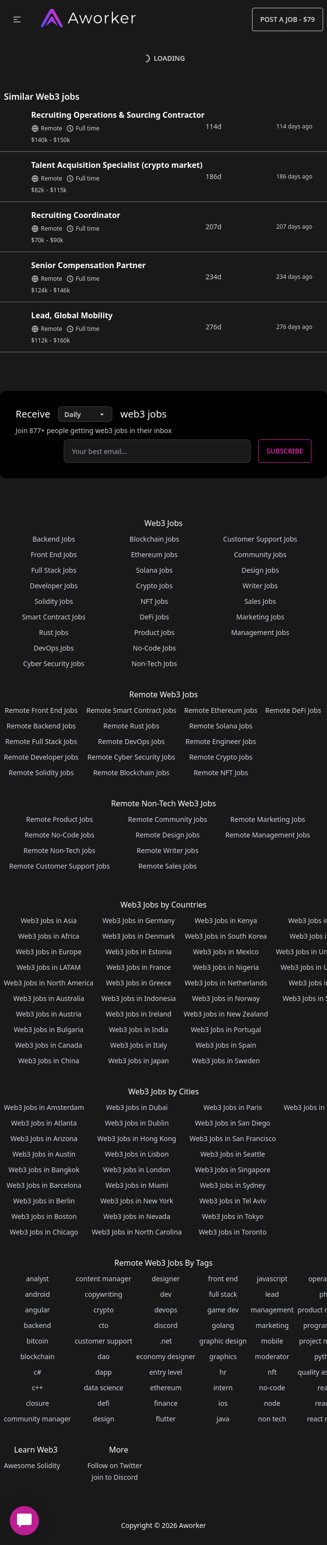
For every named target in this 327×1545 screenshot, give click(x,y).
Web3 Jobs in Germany (138, 920)
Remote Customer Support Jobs (59, 866)
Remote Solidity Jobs (41, 772)
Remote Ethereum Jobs (220, 710)
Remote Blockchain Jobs (131, 772)
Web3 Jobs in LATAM (49, 967)
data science (103, 1387)
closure (37, 1403)
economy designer (166, 1356)
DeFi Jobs (154, 616)
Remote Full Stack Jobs (41, 741)
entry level (165, 1372)
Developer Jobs (53, 585)
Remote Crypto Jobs (221, 757)
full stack (223, 1294)
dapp (103, 1372)
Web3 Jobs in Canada (48, 1045)
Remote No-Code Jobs (59, 834)
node (272, 1403)
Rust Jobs (53, 632)
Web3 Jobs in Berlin (44, 1200)
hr (222, 1372)
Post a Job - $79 (287, 19)
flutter (166, 1418)
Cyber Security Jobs (54, 663)
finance (166, 1403)
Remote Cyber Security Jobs (131, 757)
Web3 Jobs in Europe (49, 951)
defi (103, 1403)
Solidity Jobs (54, 601)
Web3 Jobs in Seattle (232, 1154)
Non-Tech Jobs (154, 663)
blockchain (37, 1356)
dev (165, 1294)
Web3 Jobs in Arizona (43, 1138)
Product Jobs (154, 632)
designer (166, 1278)
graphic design (223, 1340)
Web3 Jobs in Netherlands (225, 982)
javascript (272, 1278)
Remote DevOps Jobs (131, 741)
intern (223, 1387)
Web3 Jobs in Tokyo (232, 1216)
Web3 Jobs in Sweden (226, 1060)
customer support (103, 1340)
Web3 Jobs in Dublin (136, 1122)
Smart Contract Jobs (54, 616)
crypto (103, 1309)
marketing (272, 1325)
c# (37, 1372)
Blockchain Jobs (154, 539)
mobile (272, 1340)
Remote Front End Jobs (41, 710)
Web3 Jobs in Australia (48, 998)
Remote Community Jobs (167, 819)
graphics (222, 1356)
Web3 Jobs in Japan (138, 1060)
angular (37, 1309)
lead (272, 1294)
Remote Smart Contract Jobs (131, 710)
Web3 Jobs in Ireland (138, 1013)
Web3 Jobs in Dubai (137, 1107)
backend (37, 1325)
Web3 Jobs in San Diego (233, 1122)
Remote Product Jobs (59, 819)
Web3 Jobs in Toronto (232, 1231)
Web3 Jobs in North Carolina (137, 1231)
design (103, 1418)
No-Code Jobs (154, 648)
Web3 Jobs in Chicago (44, 1231)
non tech (272, 1418)
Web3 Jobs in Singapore (233, 1169)
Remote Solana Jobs (221, 725)
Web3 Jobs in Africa (48, 936)
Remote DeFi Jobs (293, 710)
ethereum (166, 1387)
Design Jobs (260, 570)
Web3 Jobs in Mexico (226, 951)
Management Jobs (260, 632)
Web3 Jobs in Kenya (226, 920)
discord (166, 1325)
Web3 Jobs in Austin (44, 1154)
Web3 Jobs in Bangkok (44, 1169)
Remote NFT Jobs (221, 772)
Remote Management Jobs (267, 834)
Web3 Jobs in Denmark (138, 936)
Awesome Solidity (32, 1465)
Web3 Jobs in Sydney (233, 1185)
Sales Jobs (260, 601)
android (37, 1294)
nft (272, 1372)
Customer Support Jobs (260, 539)
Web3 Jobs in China (48, 1060)
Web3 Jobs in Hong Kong (136, 1138)
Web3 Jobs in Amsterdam (44, 1107)
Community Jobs (260, 554)
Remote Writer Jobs (168, 850)
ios (223, 1403)
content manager (103, 1278)
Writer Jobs (260, 585)
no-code (272, 1387)
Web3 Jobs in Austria (49, 1013)
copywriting (103, 1294)
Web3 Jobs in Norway (226, 998)
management (272, 1309)
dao (103, 1356)
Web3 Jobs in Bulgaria (49, 1029)
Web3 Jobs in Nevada (136, 1216)
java (223, 1418)
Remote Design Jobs (168, 834)
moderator (272, 1356)
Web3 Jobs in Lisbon (136, 1154)
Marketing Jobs (260, 616)
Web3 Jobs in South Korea (226, 936)
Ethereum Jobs (154, 554)
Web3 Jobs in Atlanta (44, 1122)
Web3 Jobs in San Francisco (232, 1138)
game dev (222, 1309)
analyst (37, 1278)
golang (223, 1325)
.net (166, 1340)
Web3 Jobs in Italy (138, 1045)
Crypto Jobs (154, 585)
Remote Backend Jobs (40, 725)
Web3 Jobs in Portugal (226, 1029)
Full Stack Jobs (53, 570)
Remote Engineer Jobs (220, 741)
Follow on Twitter (114, 1465)
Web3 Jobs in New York (136, 1200)
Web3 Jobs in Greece (138, 982)
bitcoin (38, 1340)
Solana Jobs (154, 570)
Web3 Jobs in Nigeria (226, 967)
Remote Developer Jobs (41, 757)
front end (223, 1278)
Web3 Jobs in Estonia (139, 951)
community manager (37, 1418)
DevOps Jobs (53, 648)
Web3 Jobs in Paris (232, 1107)
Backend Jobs (54, 539)
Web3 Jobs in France (139, 967)
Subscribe (285, 450)
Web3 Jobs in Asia (49, 920)
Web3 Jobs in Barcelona (44, 1185)
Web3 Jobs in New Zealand (225, 1013)
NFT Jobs (154, 601)
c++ (37, 1387)
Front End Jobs (54, 554)
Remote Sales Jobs (167, 866)
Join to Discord (114, 1477)
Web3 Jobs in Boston (44, 1216)
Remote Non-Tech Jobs (59, 850)
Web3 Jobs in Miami (137, 1185)
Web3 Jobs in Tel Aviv (233, 1200)
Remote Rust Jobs (131, 725)
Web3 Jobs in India (138, 1029)
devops (165, 1309)
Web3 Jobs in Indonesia (138, 998)
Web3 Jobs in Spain (226, 1045)
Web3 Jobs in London (136, 1169)
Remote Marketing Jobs (267, 819)
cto (104, 1325)
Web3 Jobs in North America (48, 982)
